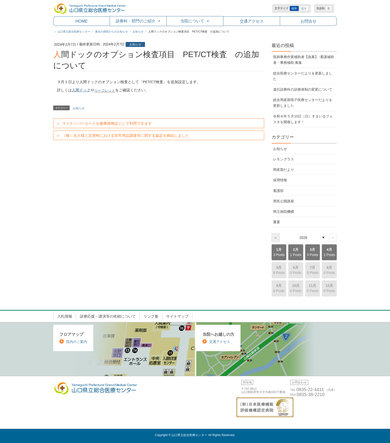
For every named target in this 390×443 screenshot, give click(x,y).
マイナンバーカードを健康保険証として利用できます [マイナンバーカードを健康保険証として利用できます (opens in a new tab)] (107, 123)
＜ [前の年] (275, 238)
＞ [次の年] (333, 238)
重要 (276, 222)
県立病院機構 (283, 212)
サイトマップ (177, 316)
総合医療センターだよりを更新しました (302, 76)
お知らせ (135, 44)
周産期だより (283, 170)
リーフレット (104, 90)
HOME (81, 21)
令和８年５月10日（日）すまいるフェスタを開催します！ (303, 119)
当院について (195, 21)
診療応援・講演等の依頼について (108, 316)
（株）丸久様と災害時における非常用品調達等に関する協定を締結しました (125, 136)
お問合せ (308, 21)
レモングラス (283, 159)
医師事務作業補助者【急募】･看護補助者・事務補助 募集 (303, 60)
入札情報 (64, 316)
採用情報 (280, 180)
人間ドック (81, 90)
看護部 (278, 191)
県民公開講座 (283, 201)
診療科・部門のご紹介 (138, 21)
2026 (303, 238)
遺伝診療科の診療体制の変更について (302, 89)
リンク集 (151, 316)
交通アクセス (252, 21)
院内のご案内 (76, 342)
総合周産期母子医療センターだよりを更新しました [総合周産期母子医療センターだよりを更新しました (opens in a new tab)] (302, 103)
